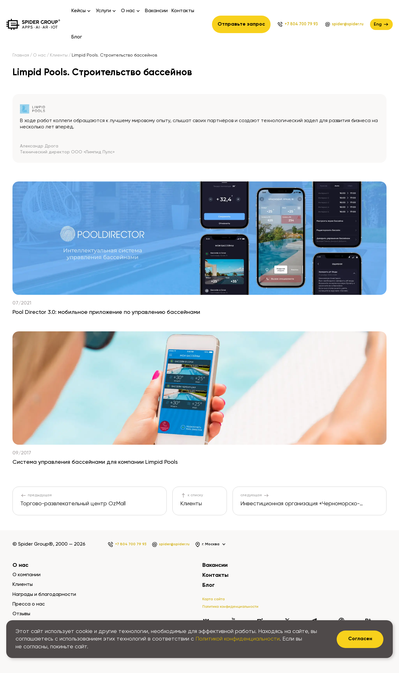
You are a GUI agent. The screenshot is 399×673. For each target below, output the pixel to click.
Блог (76, 37)
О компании (26, 574)
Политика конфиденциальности (230, 607)
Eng (381, 24)
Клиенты (59, 55)
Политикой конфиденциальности (237, 639)
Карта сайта (213, 599)
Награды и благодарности (44, 594)
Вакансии (156, 10)
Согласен (360, 638)
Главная (20, 55)
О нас (39, 55)
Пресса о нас (28, 604)
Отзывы (21, 613)
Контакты (182, 10)
